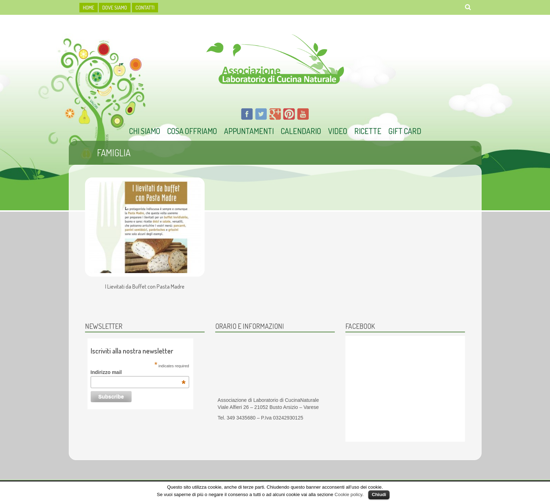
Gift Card (404, 131)
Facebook (360, 326)
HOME (88, 8)
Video (337, 131)
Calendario (301, 131)
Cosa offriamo (192, 131)
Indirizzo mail (138, 372)
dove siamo (114, 8)
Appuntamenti (249, 131)
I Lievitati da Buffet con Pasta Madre (145, 287)
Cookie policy (348, 494)
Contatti (145, 8)
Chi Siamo (144, 131)
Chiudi (379, 494)
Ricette (367, 131)
